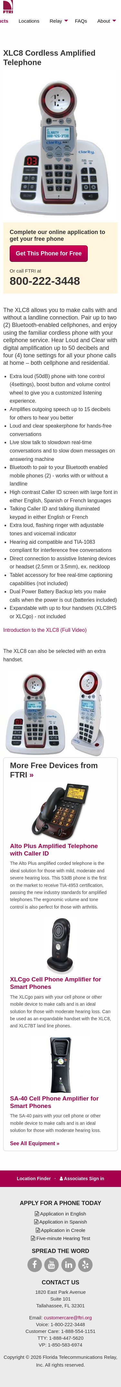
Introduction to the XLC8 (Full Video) (45, 630)
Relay (56, 21)
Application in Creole (61, 1230)
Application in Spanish (60, 1222)
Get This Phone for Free (49, 253)
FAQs (81, 21)
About (103, 21)
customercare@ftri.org (68, 1317)
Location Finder (34, 1178)
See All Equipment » (34, 1143)
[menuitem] (29, 21)
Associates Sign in (82, 1178)
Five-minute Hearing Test (60, 1238)
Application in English (60, 1213)
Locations (29, 21)
